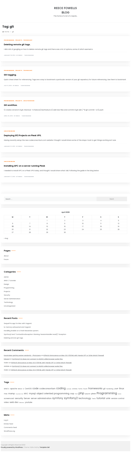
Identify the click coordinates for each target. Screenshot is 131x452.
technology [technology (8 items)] (84, 398)
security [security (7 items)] (19, 398)
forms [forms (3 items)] (80, 389)
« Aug (6, 238)
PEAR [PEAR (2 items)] (76, 394)
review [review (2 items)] (119, 394)
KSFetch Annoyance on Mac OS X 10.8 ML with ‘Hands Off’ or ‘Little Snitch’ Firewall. (73, 355)
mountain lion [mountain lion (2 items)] (19, 394)
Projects (18, 40)
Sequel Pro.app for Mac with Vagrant (18, 323)
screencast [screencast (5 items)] (9, 398)
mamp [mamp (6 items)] (11, 393)
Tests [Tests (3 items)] (94, 399)
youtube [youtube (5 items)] (28, 402)
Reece (20, 55)
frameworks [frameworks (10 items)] (95, 388)
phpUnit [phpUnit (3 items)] (87, 394)
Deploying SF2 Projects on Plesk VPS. (22, 135)
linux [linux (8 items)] (121, 388)
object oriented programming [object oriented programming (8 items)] (53, 393)
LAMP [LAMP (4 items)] (116, 389)
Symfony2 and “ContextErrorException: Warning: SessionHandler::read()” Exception (35, 334)
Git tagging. (10, 74)
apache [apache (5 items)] (13, 388)
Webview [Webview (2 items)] (21, 402)
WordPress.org (9, 431)
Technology (27, 40)
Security (7, 295)
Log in (6, 420)
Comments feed (10, 427)
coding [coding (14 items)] (61, 388)
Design (6, 284)
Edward (6, 359)
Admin (6, 277)
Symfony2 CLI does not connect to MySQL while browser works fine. (37, 359)
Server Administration (12, 299)
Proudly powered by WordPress (12, 447)
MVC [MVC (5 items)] (26, 393)
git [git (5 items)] (104, 388)
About (6, 256)
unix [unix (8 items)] (108, 398)
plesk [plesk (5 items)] (93, 393)
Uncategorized (28, 101)
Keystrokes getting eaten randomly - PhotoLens (22, 355)
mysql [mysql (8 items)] (32, 393)
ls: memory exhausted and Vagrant (17, 327)
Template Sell (44, 447)
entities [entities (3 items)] (74, 389)
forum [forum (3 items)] (85, 389)
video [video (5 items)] (6, 402)
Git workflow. (10, 105)
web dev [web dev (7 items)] (14, 402)
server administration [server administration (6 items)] (41, 398)
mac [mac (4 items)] (5, 394)
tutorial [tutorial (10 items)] (101, 398)
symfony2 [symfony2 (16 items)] (71, 398)
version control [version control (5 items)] (117, 398)
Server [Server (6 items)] (27, 398)
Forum (6, 259)
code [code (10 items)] (35, 388)
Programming (9, 40)
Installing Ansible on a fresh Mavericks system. (21, 331)
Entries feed (8, 424)
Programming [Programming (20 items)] (107, 393)
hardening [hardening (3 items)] (109, 389)
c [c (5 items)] (23, 388)
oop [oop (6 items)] (72, 393)
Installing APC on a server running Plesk (24, 165)
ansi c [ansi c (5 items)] (6, 388)
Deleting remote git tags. (17, 44)
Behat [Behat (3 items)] (20, 389)
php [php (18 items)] (81, 393)
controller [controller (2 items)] (68, 389)
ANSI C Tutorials (10, 280)
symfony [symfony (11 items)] (57, 398)
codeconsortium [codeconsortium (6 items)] (47, 388)
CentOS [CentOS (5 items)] (28, 388)
